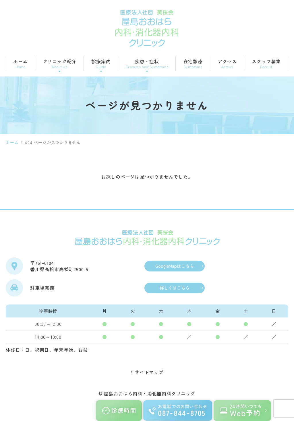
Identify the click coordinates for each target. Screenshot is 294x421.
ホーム (20, 64)
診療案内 (101, 64)
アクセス (227, 64)
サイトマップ (149, 372)
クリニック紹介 (60, 64)
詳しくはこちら (175, 288)
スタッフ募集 (266, 64)
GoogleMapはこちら (174, 266)
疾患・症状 (147, 64)
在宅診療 (193, 64)
